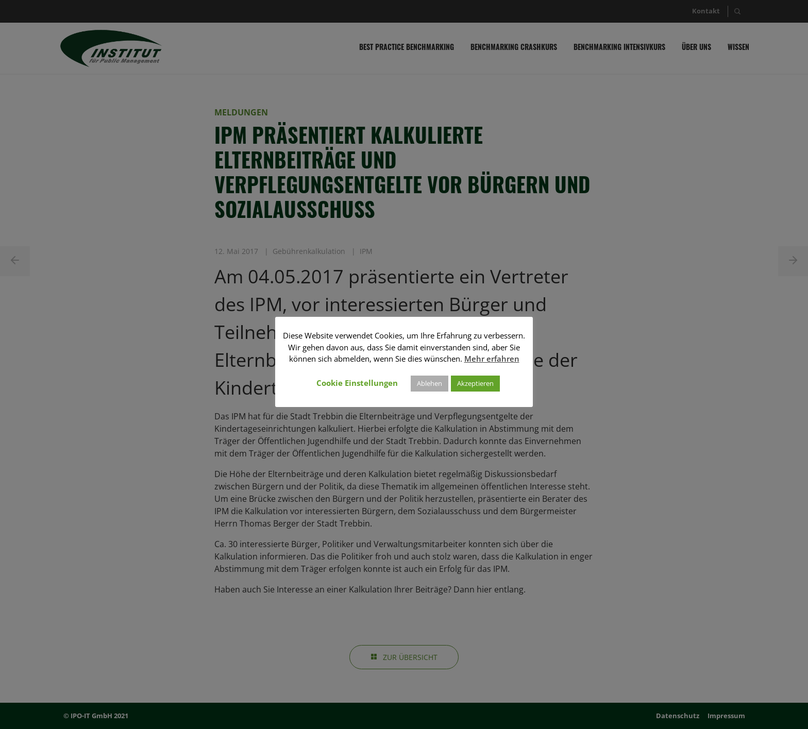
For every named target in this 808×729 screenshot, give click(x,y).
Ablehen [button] (429, 383)
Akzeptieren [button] (475, 383)
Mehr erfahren (491, 358)
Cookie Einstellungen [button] (357, 383)
